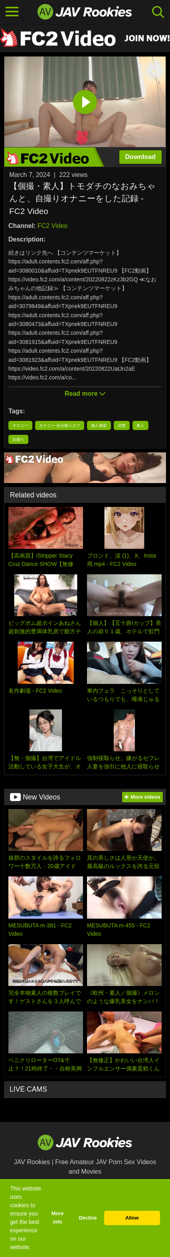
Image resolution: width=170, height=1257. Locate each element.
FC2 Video (52, 225)
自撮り (18, 439)
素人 (140, 425)
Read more (85, 393)
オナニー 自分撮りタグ (59, 425)
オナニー (20, 425)
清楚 (122, 425)
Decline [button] (88, 1218)
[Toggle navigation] (12, 12)
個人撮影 (99, 425)
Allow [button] (132, 1218)
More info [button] (57, 1218)
